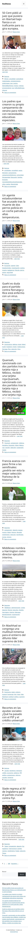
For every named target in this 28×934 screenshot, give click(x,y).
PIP (21, 773)
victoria (9, 537)
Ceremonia (7, 692)
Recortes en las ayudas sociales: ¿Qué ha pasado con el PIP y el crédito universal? (13, 714)
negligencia (10, 270)
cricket (23, 607)
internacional (13, 848)
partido (19, 848)
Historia (13, 532)
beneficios (13, 770)
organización (16, 614)
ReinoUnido (14, 184)
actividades (7, 170)
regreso (4, 851)
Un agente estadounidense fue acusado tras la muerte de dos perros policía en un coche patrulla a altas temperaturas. (14, 206)
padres (8, 184)
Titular (4, 853)
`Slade (6, 846)
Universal (10, 777)
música (16, 86)
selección (14, 349)
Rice (9, 349)
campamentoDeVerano (9, 175)
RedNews (6, 3)
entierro (18, 692)
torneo (4, 537)
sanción (7, 447)
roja (3, 447)
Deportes (7, 342)
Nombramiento (6, 614)
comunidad (20, 175)
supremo (22, 697)
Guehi (4, 347)
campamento (12, 173)
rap (13, 88)
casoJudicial (19, 79)
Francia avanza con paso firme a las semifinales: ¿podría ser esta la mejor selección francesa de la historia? (13, 470)
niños (4, 184)
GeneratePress (14, 931)
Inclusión (5, 179)
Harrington (5, 612)
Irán (15, 694)
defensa (15, 344)
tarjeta (4, 450)
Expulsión (11, 445)
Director (10, 610)
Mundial (19, 532)
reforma (17, 775)
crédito (4, 773)
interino (11, 612)
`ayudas (6, 770)
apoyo (20, 170)
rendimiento (6, 535)
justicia (15, 83)
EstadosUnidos (6, 268)
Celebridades (6, 81)
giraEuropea (6, 83)
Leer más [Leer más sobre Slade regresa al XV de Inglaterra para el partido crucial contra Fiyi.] (21, 839)
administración (15, 607)
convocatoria (8, 344)
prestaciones (11, 775)
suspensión (20, 447)
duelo (13, 692)
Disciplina (5, 445)
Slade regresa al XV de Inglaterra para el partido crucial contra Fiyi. (14, 793)
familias (20, 177)
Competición (12, 846)
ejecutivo (15, 610)
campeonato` (15, 443)
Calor (17, 265)
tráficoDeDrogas (19, 88)
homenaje (10, 694)
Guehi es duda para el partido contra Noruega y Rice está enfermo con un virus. (13, 290)
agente (13, 265)
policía (4, 272)
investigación (16, 268)
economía (10, 773)
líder (22, 694)
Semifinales (19, 535)
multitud (11, 697)
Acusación (7, 265)
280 (9, 863)
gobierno (16, 773)
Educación (14, 177)
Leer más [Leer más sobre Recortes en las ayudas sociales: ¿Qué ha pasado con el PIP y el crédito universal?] (17, 764)
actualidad (12, 79)
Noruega (4, 349)
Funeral (4, 694)
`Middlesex (7, 607)
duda (19, 344)
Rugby (17, 851)
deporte (15, 530)
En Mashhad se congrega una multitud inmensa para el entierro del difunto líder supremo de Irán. (14, 633)
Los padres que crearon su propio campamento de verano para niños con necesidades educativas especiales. (13, 110)
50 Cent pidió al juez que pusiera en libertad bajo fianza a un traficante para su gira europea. (13, 20)
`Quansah (7, 443)
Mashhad (5, 697)
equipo (20, 530)
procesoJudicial (6, 88)
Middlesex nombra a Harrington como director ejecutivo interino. (14, 552)
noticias (21, 86)
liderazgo (17, 612)
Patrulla (17, 270)
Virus (18, 349)
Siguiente (14, 863)
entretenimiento (15, 81)
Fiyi (23, 846)
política (16, 697)
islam (18, 694)
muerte (4, 270)
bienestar (5, 173)
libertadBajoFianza (7, 86)
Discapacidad (6, 177)
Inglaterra (9, 347)
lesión (15, 347)
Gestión (21, 610)
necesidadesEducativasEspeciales (12, 182)
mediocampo (21, 347)
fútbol (23, 344)
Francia (4, 532)
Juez (11, 83)
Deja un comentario (10, 92)
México (21, 445)
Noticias (6, 76)
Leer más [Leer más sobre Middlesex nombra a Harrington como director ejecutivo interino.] (21, 601)
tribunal (4, 90)
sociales (4, 777)
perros (22, 270)
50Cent (6, 79)
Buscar (4, 871)
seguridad (10, 272)
